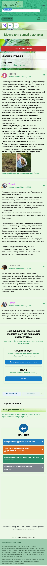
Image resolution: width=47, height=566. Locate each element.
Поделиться (11, 394)
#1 (44, 75)
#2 (44, 185)
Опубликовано (20, 77)
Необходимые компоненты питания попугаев (18, 468)
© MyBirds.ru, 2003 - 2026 (11, 543)
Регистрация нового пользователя (23, 362)
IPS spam (15, 538)
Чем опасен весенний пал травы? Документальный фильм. (17, 449)
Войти (23, 379)
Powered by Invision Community (23, 530)
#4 (44, 304)
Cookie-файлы (38, 527)
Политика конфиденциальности (16, 527)
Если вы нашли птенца (23, 49)
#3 (44, 267)
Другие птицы (19, 65)
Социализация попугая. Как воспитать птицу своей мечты (21, 459)
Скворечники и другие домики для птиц (19, 442)
